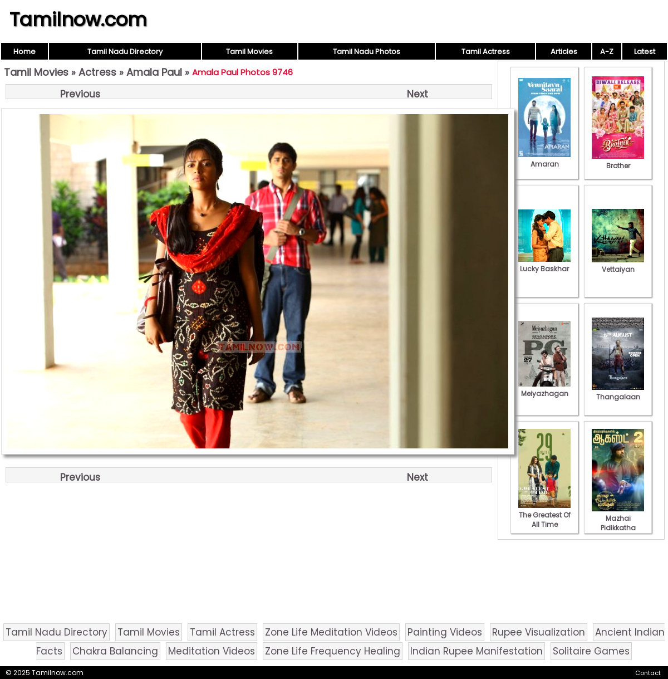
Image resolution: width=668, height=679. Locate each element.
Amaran (544, 159)
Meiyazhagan (544, 388)
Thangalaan (618, 392)
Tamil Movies (249, 51)
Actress (97, 72)
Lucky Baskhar (544, 264)
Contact (648, 672)
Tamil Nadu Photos (366, 51)
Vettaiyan (618, 264)
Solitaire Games (591, 651)
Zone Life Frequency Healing (332, 651)
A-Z (606, 51)
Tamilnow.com (78, 19)
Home (24, 51)
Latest (644, 51)
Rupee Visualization (538, 632)
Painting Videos (444, 632)
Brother (618, 161)
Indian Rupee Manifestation (476, 651)
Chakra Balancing (115, 651)
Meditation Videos (211, 651)
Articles (564, 51)
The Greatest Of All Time (544, 515)
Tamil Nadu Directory (125, 51)
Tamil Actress (485, 51)
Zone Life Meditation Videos (331, 632)
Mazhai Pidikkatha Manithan (618, 523)
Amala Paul (154, 72)
